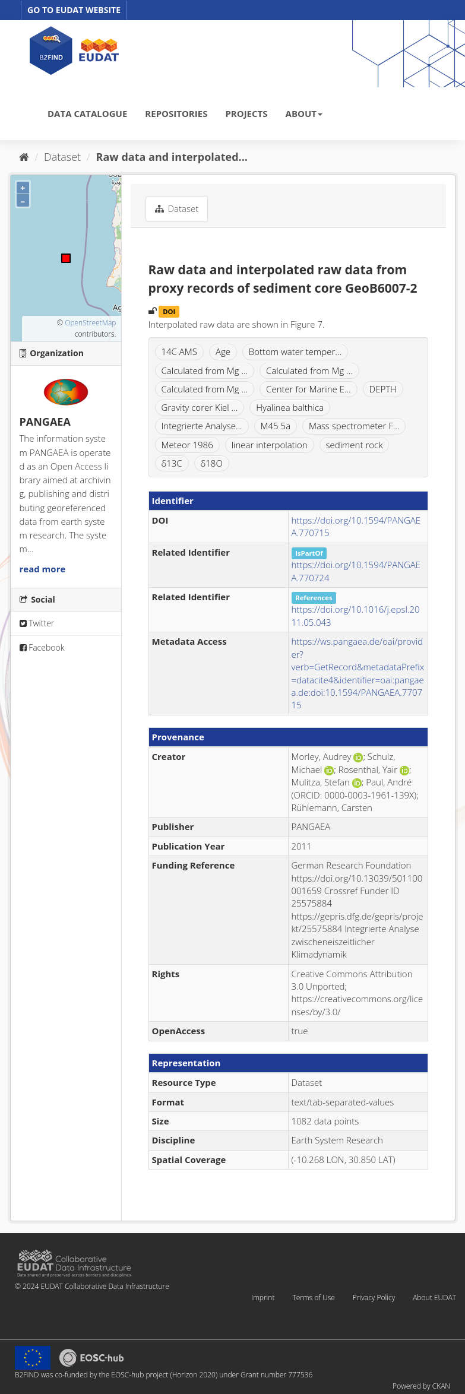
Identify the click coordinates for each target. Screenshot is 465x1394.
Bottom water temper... (295, 351)
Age (223, 351)
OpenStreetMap (90, 323)
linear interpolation (270, 445)
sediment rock (354, 445)
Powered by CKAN (421, 1386)
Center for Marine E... (308, 389)
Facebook (42, 647)
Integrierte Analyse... (202, 426)
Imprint (262, 1297)
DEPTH (383, 389)
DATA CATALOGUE (87, 113)
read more (43, 569)
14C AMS (179, 351)
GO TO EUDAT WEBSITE (74, 9)
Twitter (37, 623)
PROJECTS (246, 113)
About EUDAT (434, 1297)
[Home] (24, 157)
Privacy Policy (374, 1297)
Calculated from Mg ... (205, 370)
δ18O (212, 463)
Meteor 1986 (187, 445)
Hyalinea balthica (290, 407)
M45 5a (275, 426)
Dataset (62, 157)
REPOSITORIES (176, 113)
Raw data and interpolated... (172, 157)
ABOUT (304, 113)
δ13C (172, 463)
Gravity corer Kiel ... (200, 407)
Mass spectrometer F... (354, 426)
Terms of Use (313, 1297)
